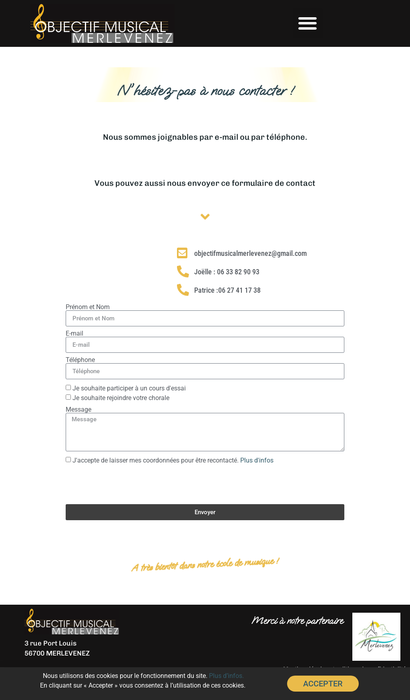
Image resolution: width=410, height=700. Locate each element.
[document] (205, 350)
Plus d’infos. (226, 676)
